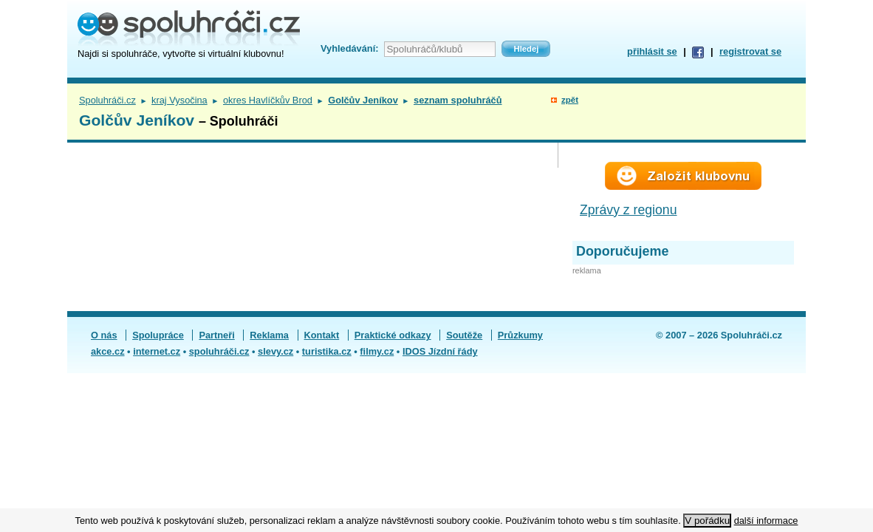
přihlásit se (652, 51)
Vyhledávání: (349, 48)
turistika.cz (327, 351)
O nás (104, 335)
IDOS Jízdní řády (440, 351)
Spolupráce (158, 335)
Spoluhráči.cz (107, 100)
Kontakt (322, 335)
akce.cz (108, 351)
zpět (569, 99)
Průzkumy (520, 335)
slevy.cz (275, 351)
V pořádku (707, 520)
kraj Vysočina (179, 100)
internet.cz (156, 351)
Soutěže (464, 335)
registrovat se (750, 51)
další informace (766, 520)
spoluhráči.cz (219, 351)
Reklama (269, 335)
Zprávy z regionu (628, 209)
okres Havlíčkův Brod (267, 100)
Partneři (216, 335)
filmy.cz (377, 351)
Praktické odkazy (393, 335)
